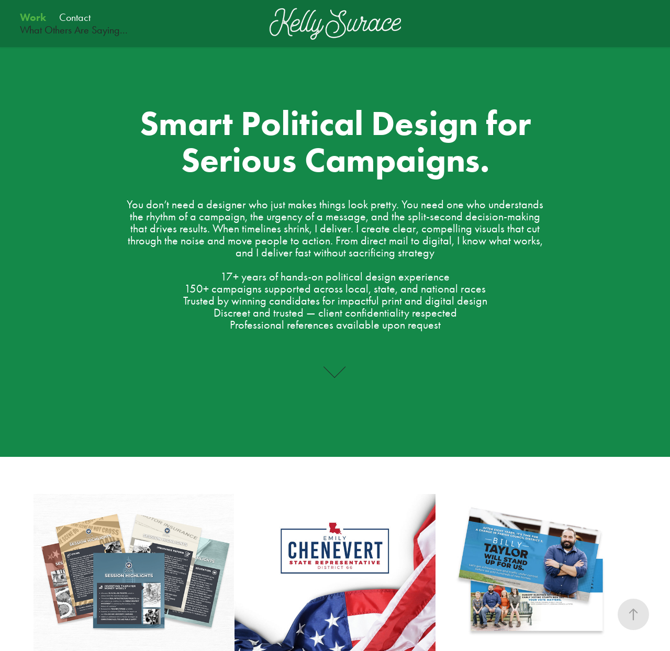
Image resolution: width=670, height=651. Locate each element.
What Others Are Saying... (74, 30)
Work (33, 17)
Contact (75, 17)
